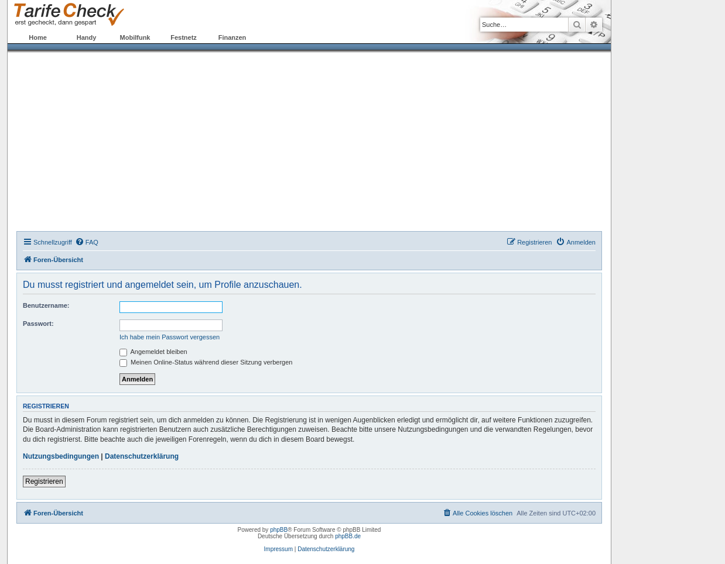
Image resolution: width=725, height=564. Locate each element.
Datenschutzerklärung (142, 456)
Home (38, 37)
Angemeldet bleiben (153, 351)
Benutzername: (46, 305)
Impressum (278, 549)
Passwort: (38, 323)
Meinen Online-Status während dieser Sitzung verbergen (205, 362)
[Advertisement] (309, 143)
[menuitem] (86, 242)
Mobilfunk (135, 37)
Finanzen (232, 37)
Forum (280, 37)
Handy (87, 37)
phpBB (279, 530)
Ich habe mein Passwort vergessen (169, 337)
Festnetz (183, 37)
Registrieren (44, 481)
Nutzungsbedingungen (61, 456)
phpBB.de (348, 536)
